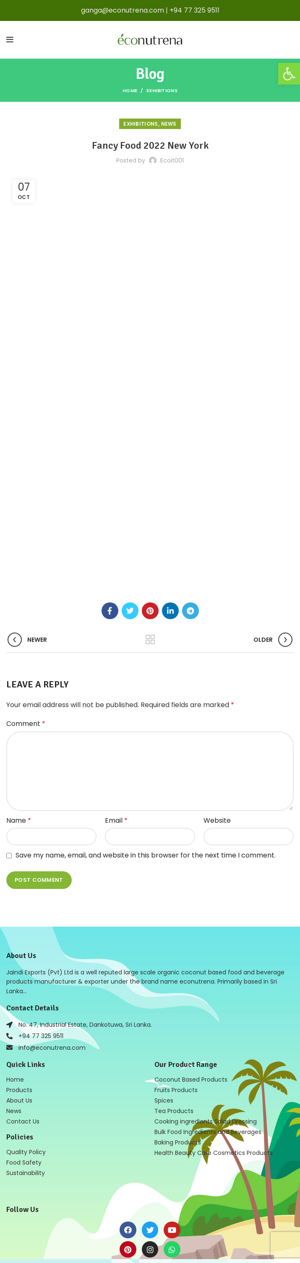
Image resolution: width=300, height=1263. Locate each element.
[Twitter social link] (130, 539)
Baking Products (177, 1071)
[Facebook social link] (110, 539)
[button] (289, 74)
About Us (19, 1029)
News (13, 1039)
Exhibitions (161, 90)
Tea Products (173, 1039)
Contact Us (22, 1050)
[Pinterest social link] (150, 539)
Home (130, 90)
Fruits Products (176, 1018)
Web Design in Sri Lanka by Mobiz (176, 1245)
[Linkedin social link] (170, 539)
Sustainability (25, 1101)
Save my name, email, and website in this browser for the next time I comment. (146, 783)
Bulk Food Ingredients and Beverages (207, 1060)
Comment (25, 652)
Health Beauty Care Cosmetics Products (213, 1081)
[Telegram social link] (190, 539)
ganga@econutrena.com (122, 10)
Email (116, 749)
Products (19, 1018)
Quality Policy (26, 1080)
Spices (163, 1029)
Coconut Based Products (190, 1008)
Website (217, 749)
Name (18, 749)
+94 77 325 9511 (194, 10)
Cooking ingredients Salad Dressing (205, 1050)
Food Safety (24, 1091)
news (169, 123)
